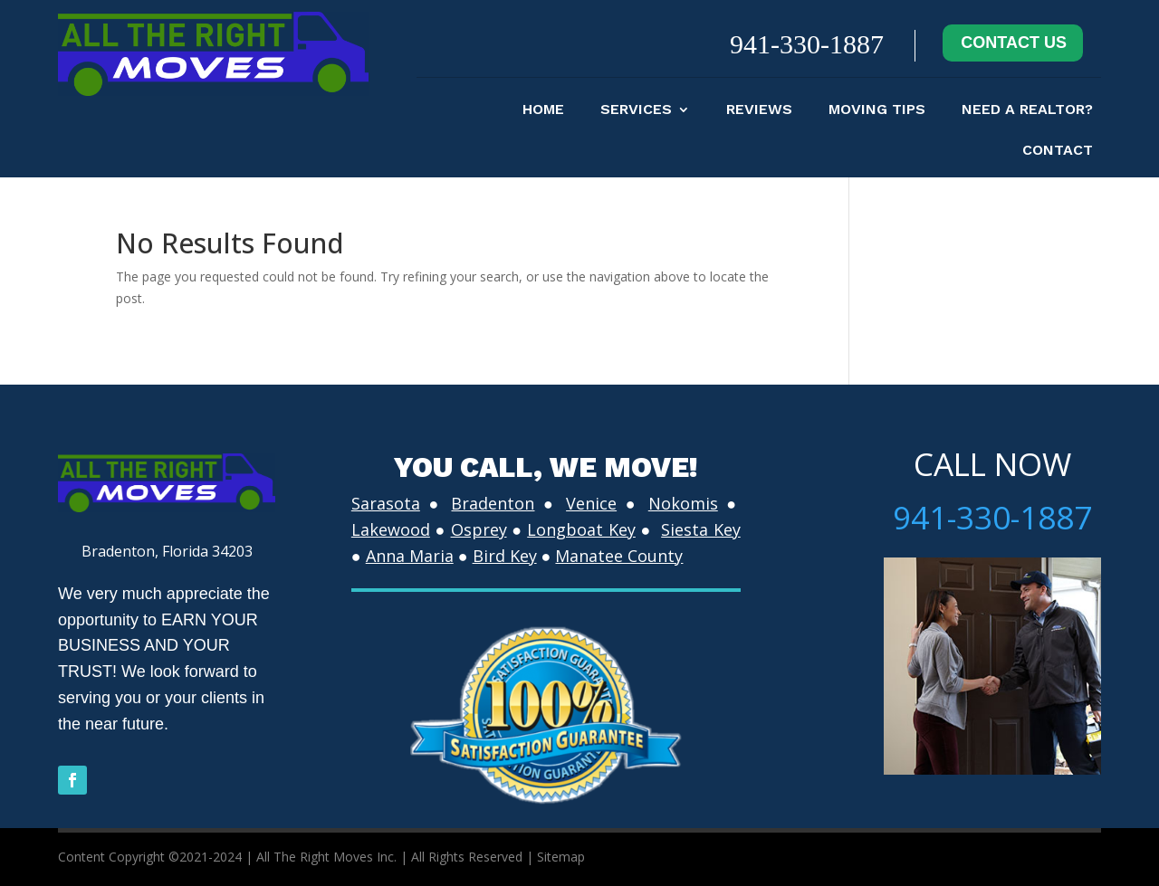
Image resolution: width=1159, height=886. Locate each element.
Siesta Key (701, 529)
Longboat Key (581, 529)
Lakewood (390, 529)
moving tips (877, 110)
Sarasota (385, 503)
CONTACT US (1014, 42)
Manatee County (619, 556)
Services (636, 110)
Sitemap (561, 856)
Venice (591, 503)
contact (1057, 151)
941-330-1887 (807, 44)
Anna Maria (410, 556)
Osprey (479, 529)
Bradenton (492, 503)
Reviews (759, 110)
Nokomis (683, 503)
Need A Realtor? (1027, 110)
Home (543, 110)
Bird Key (505, 556)
